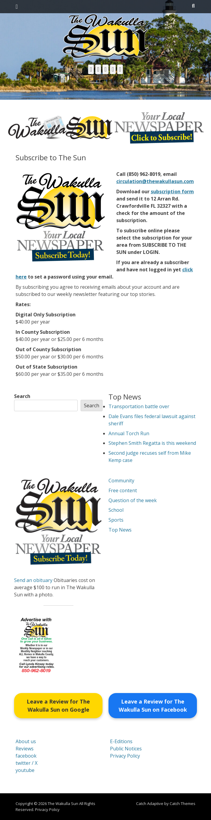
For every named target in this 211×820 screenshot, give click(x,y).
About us (26, 741)
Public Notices (126, 748)
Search (22, 396)
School (115, 510)
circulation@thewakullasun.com (155, 181)
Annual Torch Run (128, 433)
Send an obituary (33, 580)
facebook (26, 755)
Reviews (25, 748)
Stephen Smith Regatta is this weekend (152, 443)
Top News (120, 529)
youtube (25, 770)
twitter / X (26, 763)
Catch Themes (182, 803)
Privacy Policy (125, 755)
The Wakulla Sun (63, 803)
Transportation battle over (138, 406)
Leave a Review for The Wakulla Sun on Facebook (153, 705)
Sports (115, 520)
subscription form (172, 191)
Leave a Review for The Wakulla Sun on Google (58, 705)
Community (121, 480)
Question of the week (132, 500)
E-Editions (121, 741)
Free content (122, 490)
